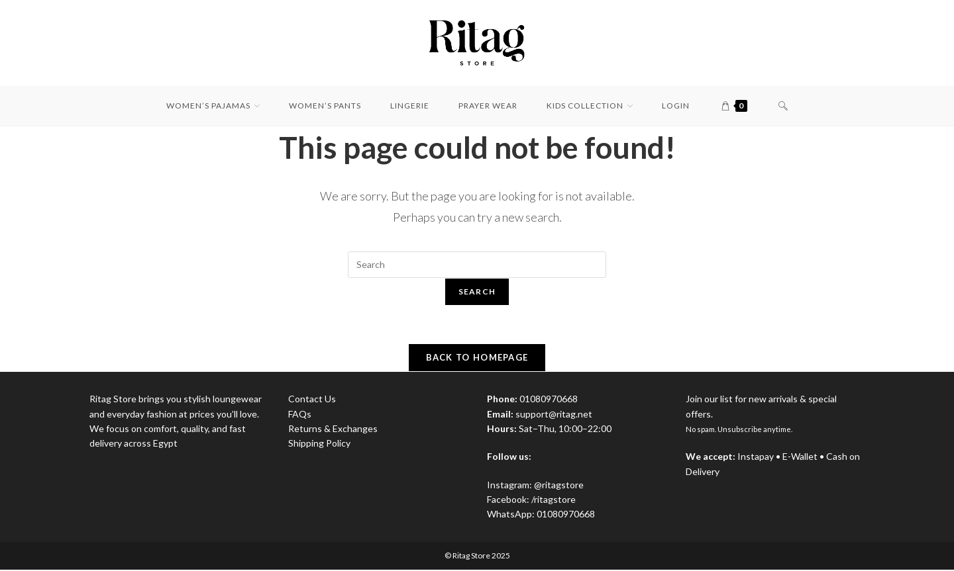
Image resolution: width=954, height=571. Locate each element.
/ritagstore (553, 501)
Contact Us (312, 400)
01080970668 (566, 515)
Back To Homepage (477, 359)
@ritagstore (559, 486)
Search (477, 291)
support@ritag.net (553, 415)
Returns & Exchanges (333, 430)
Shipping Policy (319, 445)
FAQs (299, 415)
